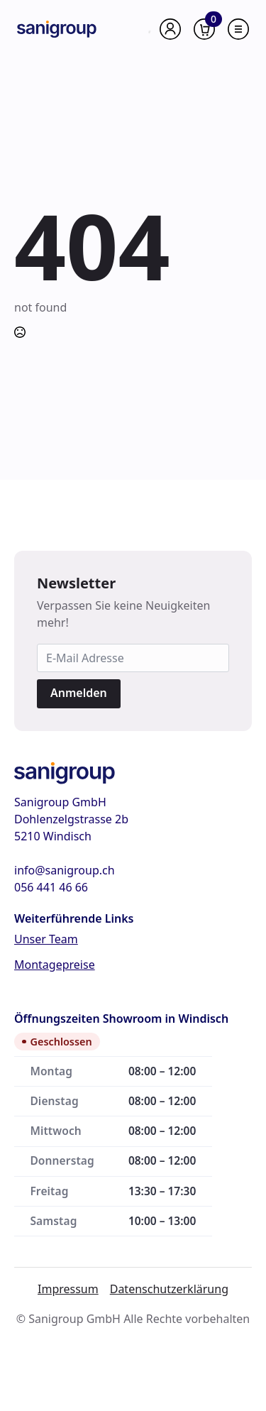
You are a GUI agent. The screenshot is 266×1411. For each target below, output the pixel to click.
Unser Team (46, 939)
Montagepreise (54, 964)
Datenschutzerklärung (169, 1289)
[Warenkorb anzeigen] (204, 29)
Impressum (68, 1289)
